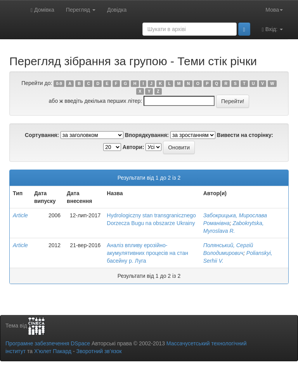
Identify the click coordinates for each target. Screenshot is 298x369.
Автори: (133, 147)
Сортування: (42, 135)
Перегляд (80, 10)
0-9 (59, 83)
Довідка (116, 10)
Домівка (42, 10)
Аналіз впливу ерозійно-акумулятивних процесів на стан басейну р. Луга (147, 253)
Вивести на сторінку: (245, 135)
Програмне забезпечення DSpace (47, 343)
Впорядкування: (147, 135)
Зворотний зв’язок (98, 351)
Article (20, 215)
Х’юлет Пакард (52, 351)
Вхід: (272, 29)
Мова (274, 10)
